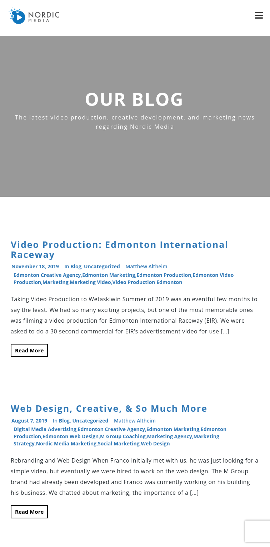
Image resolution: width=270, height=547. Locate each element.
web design (155, 443)
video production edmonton (147, 282)
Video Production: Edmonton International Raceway (120, 249)
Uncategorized (102, 266)
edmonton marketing (108, 275)
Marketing (55, 282)
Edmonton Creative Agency (47, 275)
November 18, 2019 (35, 266)
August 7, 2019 (29, 420)
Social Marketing (119, 443)
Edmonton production (163, 275)
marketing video (90, 282)
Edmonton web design (70, 436)
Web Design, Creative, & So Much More (109, 408)
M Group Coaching (123, 436)
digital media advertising (45, 429)
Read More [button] (29, 350)
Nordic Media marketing (66, 443)
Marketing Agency (169, 436)
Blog (75, 266)
